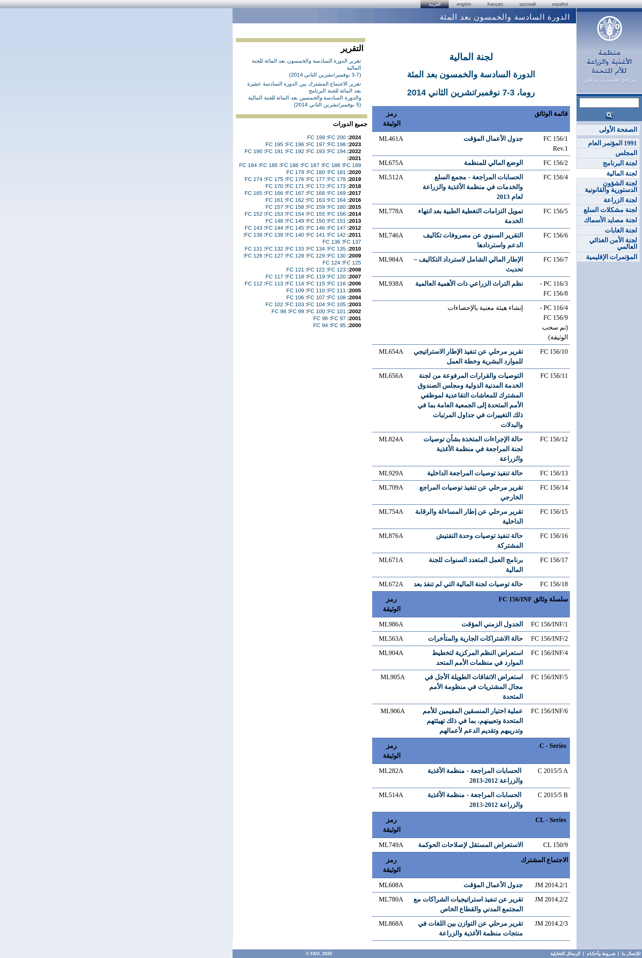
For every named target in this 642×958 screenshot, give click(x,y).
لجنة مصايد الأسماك (610, 220)
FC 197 (316, 144)
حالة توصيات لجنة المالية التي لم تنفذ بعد (468, 584)
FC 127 (274, 256)
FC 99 (296, 311)
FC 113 (274, 283)
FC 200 (337, 137)
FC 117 (274, 276)
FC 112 (253, 283)
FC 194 (337, 151)
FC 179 (295, 172)
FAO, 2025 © (318, 953)
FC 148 (274, 221)
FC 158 (295, 207)
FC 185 (269, 165)
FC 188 (331, 165)
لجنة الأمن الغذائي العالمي (613, 243)
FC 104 (316, 304)
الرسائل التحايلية (565, 953)
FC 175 (274, 179)
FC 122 (316, 270)
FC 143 (253, 228)
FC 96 (320, 318)
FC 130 (337, 256)
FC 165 (253, 193)
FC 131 (253, 249)
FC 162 (295, 200)
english (464, 4)
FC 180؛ (315, 172)
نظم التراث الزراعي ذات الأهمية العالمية (469, 283)
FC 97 (338, 318)
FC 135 (337, 249)
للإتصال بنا (631, 953)
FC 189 (352, 165)
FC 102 (274, 304)
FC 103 (295, 304)
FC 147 (337, 228)
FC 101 (337, 311)
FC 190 (253, 151)
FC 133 (295, 249)
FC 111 (337, 290)
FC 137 (352, 242)
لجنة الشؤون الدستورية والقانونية (611, 186)
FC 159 (316, 207)
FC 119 (316, 276)
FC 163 (316, 200)
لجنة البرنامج (620, 163)
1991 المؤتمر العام (612, 143)
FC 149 (295, 221)
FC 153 (274, 214)
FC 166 (274, 193)
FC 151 (337, 221)
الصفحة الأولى (618, 129)
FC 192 (295, 151)
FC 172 (316, 186)
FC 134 (316, 249)
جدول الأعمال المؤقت (493, 138)
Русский (528, 4)
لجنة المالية (621, 173)
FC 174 (253, 179)
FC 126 (253, 256)
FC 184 (248, 165)
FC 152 (253, 214)
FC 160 (337, 207)
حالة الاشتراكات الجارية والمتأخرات (475, 638)
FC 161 (274, 200)
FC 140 (295, 235)
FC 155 (316, 214)
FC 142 (337, 235)
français (495, 4)
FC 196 (295, 144)
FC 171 (295, 186)
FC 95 (338, 325)
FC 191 (274, 151)
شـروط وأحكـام (600, 953)
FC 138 (253, 235)
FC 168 (316, 193)
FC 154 (295, 214)
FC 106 (295, 297)
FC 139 (274, 235)
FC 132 (274, 249)
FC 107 (316, 297)
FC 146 (316, 228)
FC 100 (316, 311)
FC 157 (274, 207)
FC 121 (295, 270)
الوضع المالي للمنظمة (493, 162)
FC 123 (337, 270)
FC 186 (289, 165)
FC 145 (295, 228)
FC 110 (316, 290)
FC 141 (316, 235)
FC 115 (316, 283)
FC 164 (337, 200)
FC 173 (337, 186)
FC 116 (337, 283)
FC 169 (337, 193)
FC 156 (337, 214)
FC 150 (316, 221)
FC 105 (337, 304)
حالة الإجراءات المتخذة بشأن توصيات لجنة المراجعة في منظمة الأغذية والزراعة (473, 449)
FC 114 (295, 283)
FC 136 (331, 242)
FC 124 (331, 263)
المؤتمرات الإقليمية (611, 256)
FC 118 (295, 276)
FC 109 (295, 290)
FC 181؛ (336, 172)
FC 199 (316, 137)
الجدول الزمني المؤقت (492, 624)
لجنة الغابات (621, 230)
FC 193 (316, 151)
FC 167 (295, 193)
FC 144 (274, 228)
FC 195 (274, 144)
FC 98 (278, 311)
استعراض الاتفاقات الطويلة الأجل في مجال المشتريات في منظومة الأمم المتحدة (474, 686)
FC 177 (316, 179)
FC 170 (274, 186)
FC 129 (316, 256)
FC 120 (337, 276)
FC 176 (295, 179)
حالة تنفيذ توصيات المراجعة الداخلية (475, 473)
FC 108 (337, 297)
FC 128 (295, 256)
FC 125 (352, 263)
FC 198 (337, 144)
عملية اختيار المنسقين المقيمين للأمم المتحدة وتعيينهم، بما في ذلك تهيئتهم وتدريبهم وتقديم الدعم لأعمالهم (473, 720)
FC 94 (320, 325)
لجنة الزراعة (620, 200)
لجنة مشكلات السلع (610, 209)
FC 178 (337, 179)
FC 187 (310, 165)
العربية (435, 4)
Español (560, 4)
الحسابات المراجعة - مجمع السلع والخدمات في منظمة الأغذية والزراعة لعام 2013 (473, 187)
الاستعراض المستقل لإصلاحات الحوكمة (470, 844)
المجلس (626, 152)
